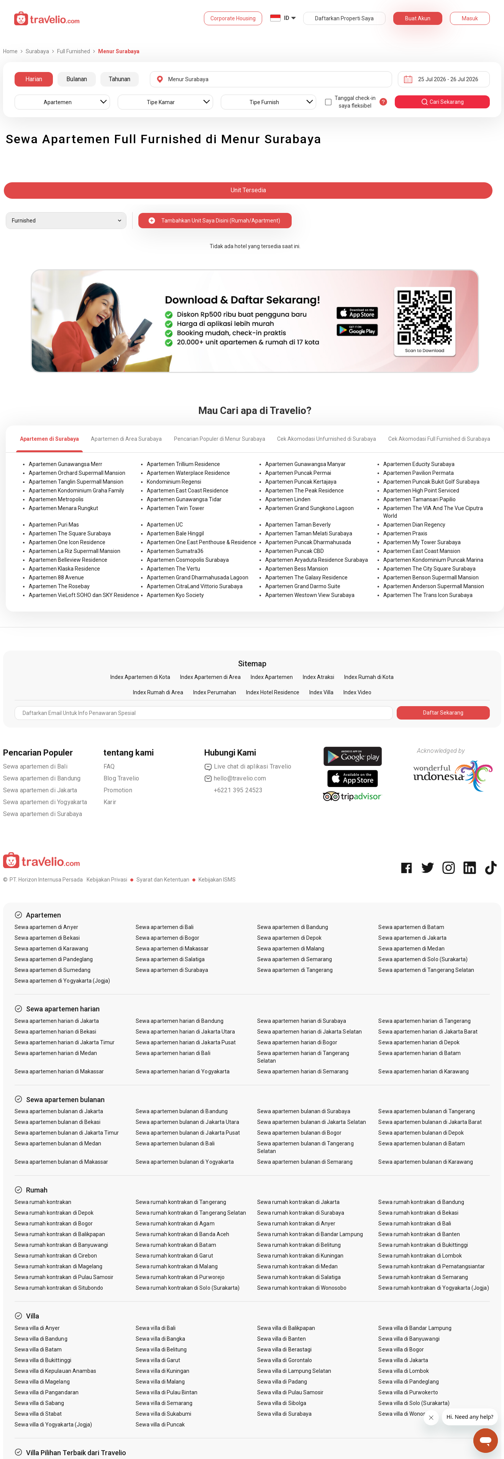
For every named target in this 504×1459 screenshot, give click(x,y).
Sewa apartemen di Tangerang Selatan (426, 970)
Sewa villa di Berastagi (284, 1349)
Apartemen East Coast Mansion (421, 551)
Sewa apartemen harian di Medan (56, 1053)
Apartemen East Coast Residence (187, 490)
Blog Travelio (121, 778)
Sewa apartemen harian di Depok (419, 1042)
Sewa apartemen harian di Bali (173, 1053)
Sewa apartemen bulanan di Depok (421, 1133)
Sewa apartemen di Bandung (42, 778)
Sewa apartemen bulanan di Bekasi (58, 1122)
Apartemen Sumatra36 (175, 551)
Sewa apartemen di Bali (35, 766)
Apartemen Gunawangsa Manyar (305, 464)
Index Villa (321, 692)
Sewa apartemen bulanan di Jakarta (59, 1111)
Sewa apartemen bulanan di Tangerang (426, 1111)
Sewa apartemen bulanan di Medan (58, 1143)
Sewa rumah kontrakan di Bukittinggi (423, 1245)
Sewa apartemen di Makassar (172, 948)
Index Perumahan (214, 692)
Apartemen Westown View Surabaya (310, 595)
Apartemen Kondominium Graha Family (76, 490)
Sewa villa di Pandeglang (408, 1382)
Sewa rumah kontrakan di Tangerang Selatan (191, 1213)
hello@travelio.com (235, 778)
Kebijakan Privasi (107, 880)
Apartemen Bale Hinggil (175, 533)
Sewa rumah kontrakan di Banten (419, 1234)
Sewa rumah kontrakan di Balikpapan (60, 1234)
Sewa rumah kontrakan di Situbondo (59, 1288)
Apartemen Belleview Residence (68, 560)
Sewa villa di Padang (282, 1382)
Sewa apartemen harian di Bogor (297, 1042)
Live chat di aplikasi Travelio (248, 766)
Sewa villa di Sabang (39, 1403)
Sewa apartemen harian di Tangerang (424, 1021)
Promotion (117, 790)
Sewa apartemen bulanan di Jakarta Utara (187, 1122)
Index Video (357, 692)
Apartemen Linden (287, 499)
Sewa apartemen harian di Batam (419, 1053)
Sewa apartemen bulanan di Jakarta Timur (67, 1133)
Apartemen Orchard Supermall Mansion (77, 473)
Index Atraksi (318, 677)
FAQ (109, 766)
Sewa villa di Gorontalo (284, 1360)
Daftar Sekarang (443, 713)
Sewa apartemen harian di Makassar (59, 1071)
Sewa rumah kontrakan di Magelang (59, 1266)
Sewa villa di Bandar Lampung (414, 1328)
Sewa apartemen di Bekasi (47, 938)
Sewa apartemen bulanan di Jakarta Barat (430, 1122)
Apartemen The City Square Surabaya (429, 569)
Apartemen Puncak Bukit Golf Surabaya (431, 482)
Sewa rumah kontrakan (43, 1202)
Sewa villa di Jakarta (403, 1360)
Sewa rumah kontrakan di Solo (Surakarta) (188, 1288)
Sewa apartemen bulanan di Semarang (305, 1162)
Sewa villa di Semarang (164, 1403)
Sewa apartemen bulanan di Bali (175, 1143)
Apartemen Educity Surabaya (419, 464)
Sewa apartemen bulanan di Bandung (182, 1111)
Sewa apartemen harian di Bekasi (56, 1032)
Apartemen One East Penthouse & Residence (201, 542)
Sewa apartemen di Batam (411, 927)
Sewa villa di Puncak (160, 1424)
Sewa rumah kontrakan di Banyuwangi (61, 1245)
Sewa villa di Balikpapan (286, 1328)
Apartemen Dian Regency (414, 525)
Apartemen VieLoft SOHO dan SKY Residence (84, 595)
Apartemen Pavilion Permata (418, 473)
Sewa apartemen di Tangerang (295, 970)
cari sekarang (442, 102)
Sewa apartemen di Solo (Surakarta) (423, 959)
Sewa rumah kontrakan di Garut (174, 1256)
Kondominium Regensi (174, 482)
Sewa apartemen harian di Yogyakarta (183, 1071)
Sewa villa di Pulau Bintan (166, 1392)
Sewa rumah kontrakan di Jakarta (298, 1202)
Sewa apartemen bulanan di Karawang (425, 1162)
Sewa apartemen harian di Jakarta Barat (428, 1032)
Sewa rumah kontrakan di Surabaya (301, 1213)
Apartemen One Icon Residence (67, 542)
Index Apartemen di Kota (140, 677)
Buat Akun (417, 18)
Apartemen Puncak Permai (298, 473)
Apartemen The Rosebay (59, 586)
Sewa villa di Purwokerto (408, 1392)
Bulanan (76, 79)
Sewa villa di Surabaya (284, 1414)
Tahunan (119, 79)
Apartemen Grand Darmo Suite (302, 586)
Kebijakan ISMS (217, 880)
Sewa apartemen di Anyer (46, 927)
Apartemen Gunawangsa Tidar (184, 499)
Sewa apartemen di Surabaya (42, 814)
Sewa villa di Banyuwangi (408, 1339)
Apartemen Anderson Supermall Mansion (433, 586)
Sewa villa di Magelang (42, 1382)
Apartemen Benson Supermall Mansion (431, 577)
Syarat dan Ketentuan (162, 880)
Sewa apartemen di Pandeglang (54, 959)
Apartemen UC (165, 525)
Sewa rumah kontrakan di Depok (54, 1213)
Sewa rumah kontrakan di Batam (176, 1245)
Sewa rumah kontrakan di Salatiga (299, 1277)
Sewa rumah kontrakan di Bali (414, 1223)
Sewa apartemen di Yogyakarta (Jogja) (62, 981)
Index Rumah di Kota (369, 677)
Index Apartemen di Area (210, 677)
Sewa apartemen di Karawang (51, 948)
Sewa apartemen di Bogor (167, 938)
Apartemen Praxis (405, 533)
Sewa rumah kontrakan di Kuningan (300, 1256)
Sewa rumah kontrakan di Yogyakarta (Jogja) (433, 1288)
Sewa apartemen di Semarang (294, 959)
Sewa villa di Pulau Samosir (290, 1392)
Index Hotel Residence (272, 692)
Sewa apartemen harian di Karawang (423, 1071)
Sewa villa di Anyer (37, 1328)
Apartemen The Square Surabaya (70, 533)
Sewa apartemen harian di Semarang (303, 1071)
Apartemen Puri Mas (54, 525)
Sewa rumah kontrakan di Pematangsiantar (431, 1266)
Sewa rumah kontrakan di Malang (177, 1266)
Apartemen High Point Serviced (421, 490)
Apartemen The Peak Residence (304, 490)
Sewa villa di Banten (281, 1339)
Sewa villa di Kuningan (162, 1371)
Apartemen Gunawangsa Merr (65, 464)
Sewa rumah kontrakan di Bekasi (418, 1213)
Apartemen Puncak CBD (294, 551)
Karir (109, 802)
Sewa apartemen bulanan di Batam (421, 1143)
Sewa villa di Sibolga (281, 1403)
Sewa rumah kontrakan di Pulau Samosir (64, 1277)
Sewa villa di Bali (156, 1328)
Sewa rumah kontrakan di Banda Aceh (182, 1234)
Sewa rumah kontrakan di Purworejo (180, 1277)
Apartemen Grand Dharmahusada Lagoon (197, 577)
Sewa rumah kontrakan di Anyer (296, 1223)
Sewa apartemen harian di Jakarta (57, 1021)
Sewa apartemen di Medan (411, 948)
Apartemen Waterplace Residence (188, 473)
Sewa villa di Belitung (161, 1349)
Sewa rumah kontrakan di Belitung (299, 1245)
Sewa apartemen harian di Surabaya (301, 1021)
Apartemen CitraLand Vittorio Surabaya (195, 586)
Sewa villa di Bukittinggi (43, 1360)
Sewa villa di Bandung (41, 1339)
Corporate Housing (233, 18)
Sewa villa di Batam (38, 1349)
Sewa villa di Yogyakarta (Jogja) (53, 1424)
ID (286, 18)
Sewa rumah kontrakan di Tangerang (181, 1202)
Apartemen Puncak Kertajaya (301, 482)
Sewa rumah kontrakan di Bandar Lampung (310, 1234)
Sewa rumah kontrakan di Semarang (423, 1277)
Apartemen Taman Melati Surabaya (308, 533)
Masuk (470, 18)
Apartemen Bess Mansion (296, 569)
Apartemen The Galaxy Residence (306, 577)
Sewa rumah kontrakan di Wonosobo (302, 1288)
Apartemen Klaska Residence (64, 569)
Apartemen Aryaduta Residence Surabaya (316, 560)
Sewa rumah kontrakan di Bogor (54, 1223)
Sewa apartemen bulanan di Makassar (61, 1162)
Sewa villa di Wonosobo (406, 1414)
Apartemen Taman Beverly (298, 525)
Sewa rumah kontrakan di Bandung (421, 1202)
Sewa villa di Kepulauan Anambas (56, 1371)
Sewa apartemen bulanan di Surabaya (304, 1111)
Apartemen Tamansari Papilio (419, 499)
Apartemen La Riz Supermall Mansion (74, 551)
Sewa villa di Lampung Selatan (294, 1371)
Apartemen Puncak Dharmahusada (308, 542)
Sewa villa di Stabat (38, 1414)
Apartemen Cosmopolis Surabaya (188, 560)
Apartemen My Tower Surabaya (422, 542)
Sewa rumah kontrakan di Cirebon (56, 1256)
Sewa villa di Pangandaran (47, 1392)
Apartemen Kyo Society (175, 595)
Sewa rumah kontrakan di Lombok (420, 1256)
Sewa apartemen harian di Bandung (179, 1021)
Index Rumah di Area (158, 692)
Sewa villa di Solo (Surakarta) (414, 1403)
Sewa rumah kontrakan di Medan (297, 1266)
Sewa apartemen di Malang (290, 948)
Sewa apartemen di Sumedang (52, 970)
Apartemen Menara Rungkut (63, 508)
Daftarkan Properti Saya (344, 18)
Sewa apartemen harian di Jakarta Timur (65, 1042)
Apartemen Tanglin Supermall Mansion (76, 482)
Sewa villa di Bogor (401, 1349)
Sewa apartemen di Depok (289, 938)
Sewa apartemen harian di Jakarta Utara (185, 1032)
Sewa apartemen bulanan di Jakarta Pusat (188, 1133)
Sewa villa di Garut (158, 1360)
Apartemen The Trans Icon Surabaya (428, 595)
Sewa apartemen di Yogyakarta (45, 802)
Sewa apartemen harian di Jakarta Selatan (309, 1032)
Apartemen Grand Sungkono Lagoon (309, 508)
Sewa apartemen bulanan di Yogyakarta (185, 1162)
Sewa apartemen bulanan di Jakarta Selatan (311, 1122)
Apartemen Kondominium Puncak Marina (433, 560)
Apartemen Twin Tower (175, 508)
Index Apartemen (272, 677)
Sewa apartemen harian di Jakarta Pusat (186, 1042)
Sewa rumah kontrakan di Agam (175, 1223)
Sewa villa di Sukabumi (163, 1414)
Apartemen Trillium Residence (183, 464)
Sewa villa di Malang (160, 1382)
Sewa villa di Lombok (403, 1371)
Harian (33, 79)
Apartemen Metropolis (56, 499)
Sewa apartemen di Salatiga (170, 959)
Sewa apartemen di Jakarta (40, 790)
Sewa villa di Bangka (160, 1339)
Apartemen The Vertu (173, 569)
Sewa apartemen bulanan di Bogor (299, 1133)
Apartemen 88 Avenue (56, 577)
